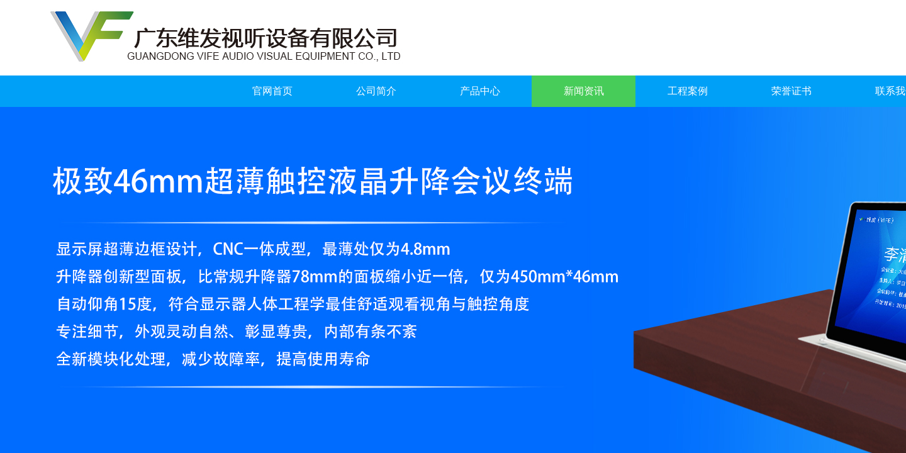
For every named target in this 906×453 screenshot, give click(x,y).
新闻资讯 (584, 91)
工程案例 (688, 91)
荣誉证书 (791, 91)
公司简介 (376, 91)
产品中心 (480, 91)
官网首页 (272, 91)
